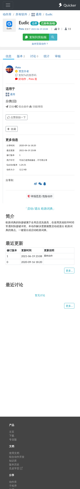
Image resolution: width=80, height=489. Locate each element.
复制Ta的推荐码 (25, 75)
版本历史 (14, 464)
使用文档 (14, 452)
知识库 (13, 460)
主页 (11, 431)
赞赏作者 (22, 71)
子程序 (13, 485)
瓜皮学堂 (16, 468)
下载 (11, 435)
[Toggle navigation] (8, 5)
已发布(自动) (48, 23)
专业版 (13, 439)
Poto (22, 28)
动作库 (7, 14)
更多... (69, 270)
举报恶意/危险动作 (40, 196)
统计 (46, 56)
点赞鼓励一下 (16, 117)
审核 (58, 56)
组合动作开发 (16, 456)
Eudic (49, 14)
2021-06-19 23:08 (40, 29)
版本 (21, 56)
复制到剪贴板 (36, 37)
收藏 (11, 128)
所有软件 (21, 14)
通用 (10, 94)
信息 (8, 56)
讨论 (34, 56)
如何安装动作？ (40, 43)
